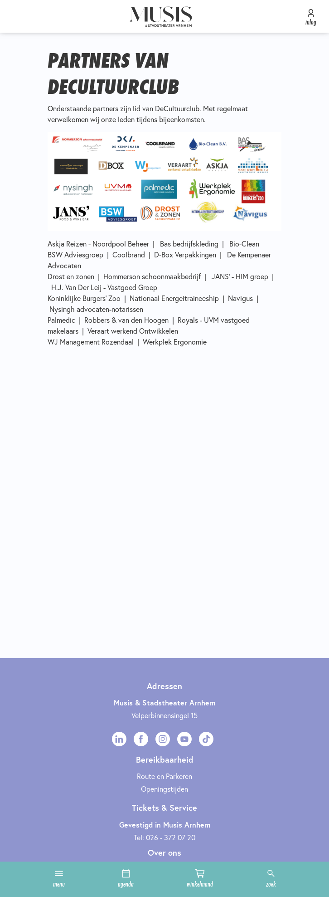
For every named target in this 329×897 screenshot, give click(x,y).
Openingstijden (164, 789)
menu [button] (59, 878)
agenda (126, 878)
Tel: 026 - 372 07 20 (164, 837)
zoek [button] (271, 878)
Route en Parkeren (164, 776)
